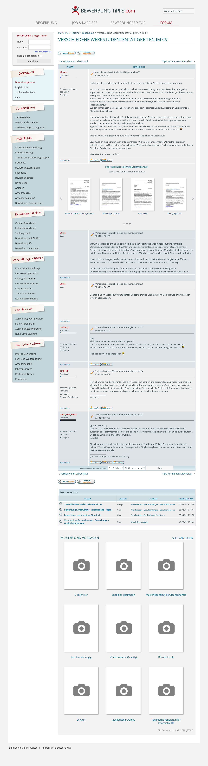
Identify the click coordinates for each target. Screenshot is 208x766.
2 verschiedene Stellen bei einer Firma (83, 504)
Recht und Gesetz (24, 374)
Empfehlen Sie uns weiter (23, 747)
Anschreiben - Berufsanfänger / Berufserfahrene (153, 504)
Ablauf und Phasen (25, 293)
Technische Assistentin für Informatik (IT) (166, 721)
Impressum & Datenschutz (56, 747)
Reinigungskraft (175, 213)
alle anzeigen (182, 538)
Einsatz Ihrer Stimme (26, 283)
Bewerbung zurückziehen (29, 203)
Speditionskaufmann (123, 594)
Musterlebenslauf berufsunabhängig (166, 594)
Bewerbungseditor (127, 22)
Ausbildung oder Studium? (29, 318)
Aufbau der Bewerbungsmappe (32, 157)
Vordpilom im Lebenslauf (74, 61)
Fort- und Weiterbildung (28, 358)
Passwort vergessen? (42, 51)
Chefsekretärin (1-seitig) (123, 657)
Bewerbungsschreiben (27, 167)
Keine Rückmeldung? (26, 298)
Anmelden (32, 61)
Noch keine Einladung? (27, 268)
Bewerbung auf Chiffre (27, 238)
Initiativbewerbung (139, 521)
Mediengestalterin (111, 213)
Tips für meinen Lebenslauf (177, 61)
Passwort (22, 47)
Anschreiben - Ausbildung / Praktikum (148, 515)
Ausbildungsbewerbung (28, 328)
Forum (166, 22)
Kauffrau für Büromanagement (79, 213)
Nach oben (65, 160)
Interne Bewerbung (25, 353)
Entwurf (81, 719)
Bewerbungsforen (25, 82)
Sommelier (143, 213)
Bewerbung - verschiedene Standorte (82, 515)
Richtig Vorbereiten (25, 278)
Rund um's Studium (26, 333)
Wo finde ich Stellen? (26, 122)
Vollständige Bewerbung (28, 147)
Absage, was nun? (25, 197)
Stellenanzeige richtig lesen (30, 127)
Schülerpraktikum (25, 323)
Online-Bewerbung (25, 223)
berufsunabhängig (81, 657)
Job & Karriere (85, 22)
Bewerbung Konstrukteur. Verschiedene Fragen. (88, 509)
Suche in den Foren (25, 92)
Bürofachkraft (166, 657)
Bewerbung (46, 22)
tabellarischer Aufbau (123, 719)
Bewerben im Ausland (27, 248)
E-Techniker (81, 594)
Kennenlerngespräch (26, 273)
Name (20, 41)
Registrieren (40, 35)
